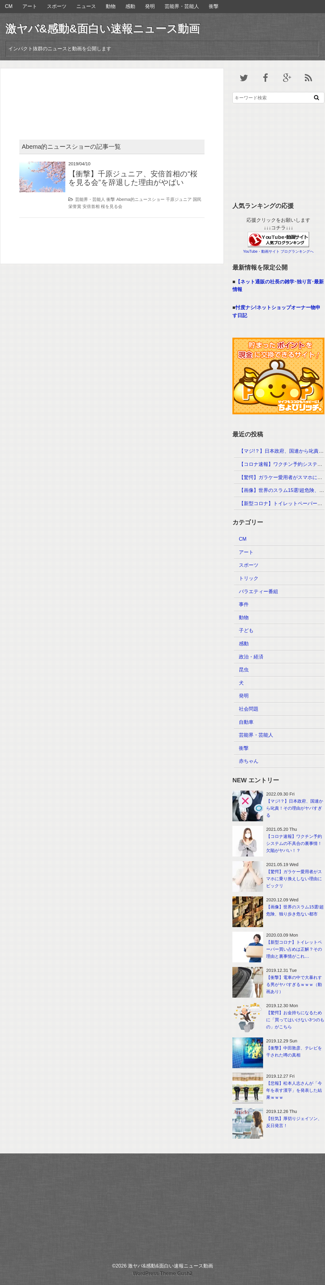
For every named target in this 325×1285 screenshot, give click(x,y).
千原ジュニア (179, 199)
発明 (150, 6)
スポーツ (57, 6)
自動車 (246, 722)
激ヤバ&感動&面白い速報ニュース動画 (103, 28)
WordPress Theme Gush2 (162, 1273)
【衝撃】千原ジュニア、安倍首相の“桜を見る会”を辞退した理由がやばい (132, 178)
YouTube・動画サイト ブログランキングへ (278, 251)
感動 (130, 6)
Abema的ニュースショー (140, 199)
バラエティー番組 (258, 591)
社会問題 (248, 709)
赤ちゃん (248, 761)
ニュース (86, 6)
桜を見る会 (111, 206)
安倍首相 (91, 206)
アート (29, 6)
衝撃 (214, 6)
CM (9, 6)
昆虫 (244, 669)
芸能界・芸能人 (182, 6)
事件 (244, 604)
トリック (248, 578)
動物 (111, 6)
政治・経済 (251, 656)
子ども (246, 630)
